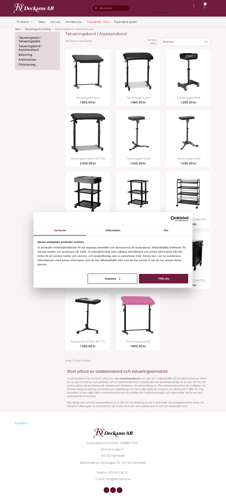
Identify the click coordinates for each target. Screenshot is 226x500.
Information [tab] (113, 230)
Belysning (25, 55)
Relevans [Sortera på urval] (185, 42)
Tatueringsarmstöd (88, 98)
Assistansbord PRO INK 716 (88, 341)
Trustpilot (162, 13)
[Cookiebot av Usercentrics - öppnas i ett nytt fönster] (173, 219)
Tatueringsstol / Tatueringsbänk (30, 39)
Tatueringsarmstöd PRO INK (88, 158)
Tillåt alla (163, 278)
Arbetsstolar (27, 60)
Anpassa (112, 278)
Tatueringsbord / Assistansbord (30, 48)
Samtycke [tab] (60, 230)
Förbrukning (27, 64)
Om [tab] (166, 230)
